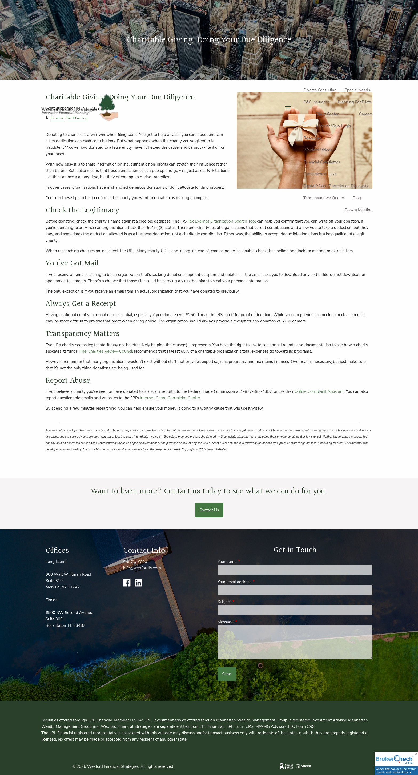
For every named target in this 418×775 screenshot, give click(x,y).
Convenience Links (320, 174)
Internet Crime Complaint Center (170, 397)
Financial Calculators (321, 162)
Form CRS (305, 726)
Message (244, 622)
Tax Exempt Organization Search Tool (222, 221)
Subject (243, 601)
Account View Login (333, 126)
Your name (246, 561)
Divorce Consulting (320, 90)
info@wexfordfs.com (142, 568)
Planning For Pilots (355, 102)
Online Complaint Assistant (319, 391)
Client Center (327, 114)
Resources (312, 138)
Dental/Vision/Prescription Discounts (335, 186)
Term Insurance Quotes (324, 198)
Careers (366, 114)
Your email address (253, 581)
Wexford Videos (317, 150)
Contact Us (209, 510)
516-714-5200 (135, 561)
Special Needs (357, 90)
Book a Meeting (359, 210)
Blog (357, 198)
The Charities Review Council (106, 351)
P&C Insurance (316, 102)
